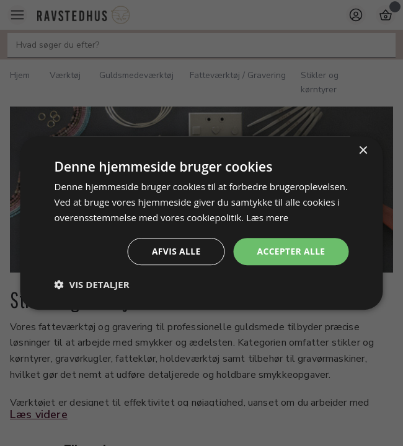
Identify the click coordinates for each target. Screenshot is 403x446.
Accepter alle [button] (290, 250)
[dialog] (201, 223)
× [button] (363, 150)
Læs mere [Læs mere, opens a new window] (267, 217)
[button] (92, 284)
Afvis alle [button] (175, 250)
